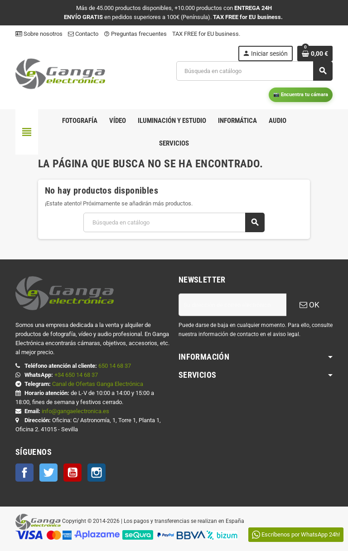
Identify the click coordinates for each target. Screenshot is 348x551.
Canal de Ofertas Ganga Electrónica (97, 383)
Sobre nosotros (39, 33)
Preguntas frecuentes (135, 33)
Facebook (24, 472)
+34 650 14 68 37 (76, 374)
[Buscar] (254, 71)
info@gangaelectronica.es (75, 411)
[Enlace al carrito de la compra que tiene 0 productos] (315, 53)
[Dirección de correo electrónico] (232, 304)
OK (309, 304)
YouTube (72, 472)
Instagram (96, 472)
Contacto (83, 33)
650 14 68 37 (114, 365)
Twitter (48, 472)
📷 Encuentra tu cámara (300, 95)
